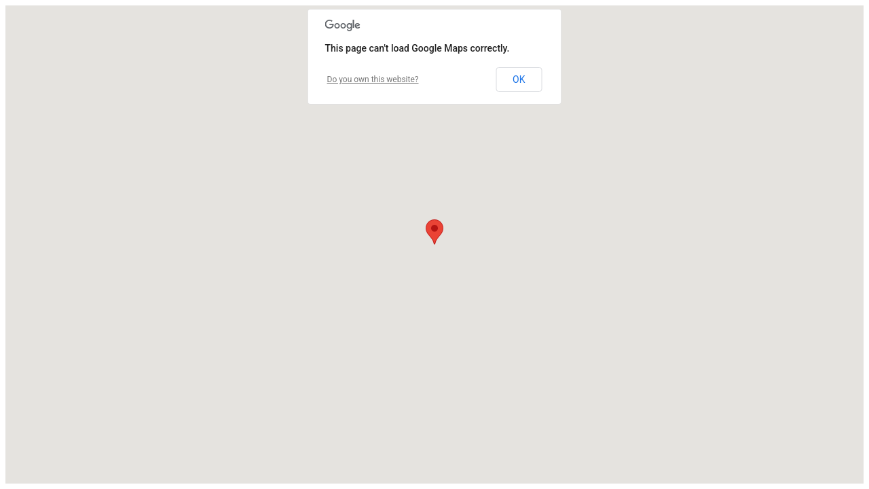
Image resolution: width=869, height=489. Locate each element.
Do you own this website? (373, 79)
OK (519, 79)
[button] (434, 231)
